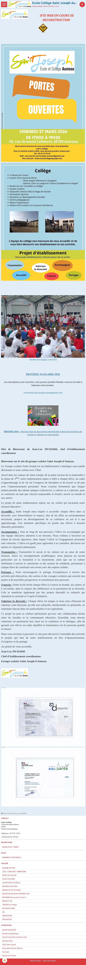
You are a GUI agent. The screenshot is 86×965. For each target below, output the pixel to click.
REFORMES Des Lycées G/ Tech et (14, 897)
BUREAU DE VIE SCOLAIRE (11, 890)
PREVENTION (7, 919)
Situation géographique (10, 933)
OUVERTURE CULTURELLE (11, 883)
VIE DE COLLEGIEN (8, 879)
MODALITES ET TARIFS (10, 847)
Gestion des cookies (49, 960)
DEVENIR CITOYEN (8, 868)
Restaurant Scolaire (9, 956)
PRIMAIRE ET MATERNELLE (12, 857)
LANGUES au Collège (9, 905)
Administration (7, 941)
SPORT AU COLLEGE (9, 875)
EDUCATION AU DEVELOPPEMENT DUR (16, 894)
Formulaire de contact (10, 837)
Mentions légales (35, 960)
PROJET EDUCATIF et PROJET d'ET (14, 937)
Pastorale (5, 952)
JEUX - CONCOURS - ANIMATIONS (14, 872)
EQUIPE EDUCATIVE (9, 930)
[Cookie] (4, 960)
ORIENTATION (7, 916)
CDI (3, 912)
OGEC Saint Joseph (9, 945)
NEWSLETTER (7, 901)
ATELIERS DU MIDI (8, 908)
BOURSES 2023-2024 (9, 886)
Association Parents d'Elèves (12, 948)
